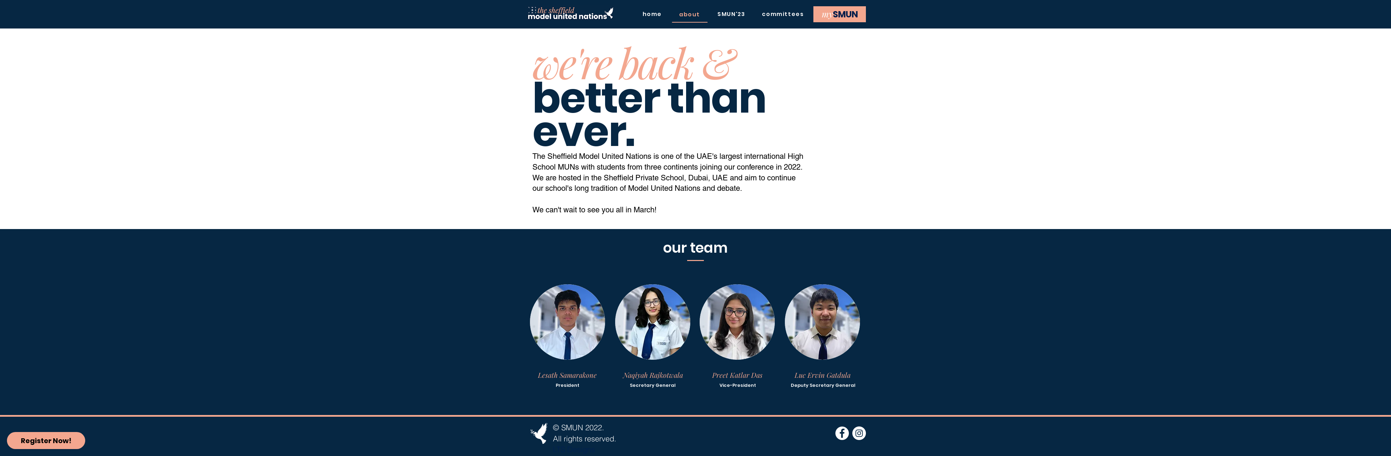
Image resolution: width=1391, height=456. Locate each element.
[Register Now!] (46, 440)
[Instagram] (859, 433)
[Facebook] (842, 433)
